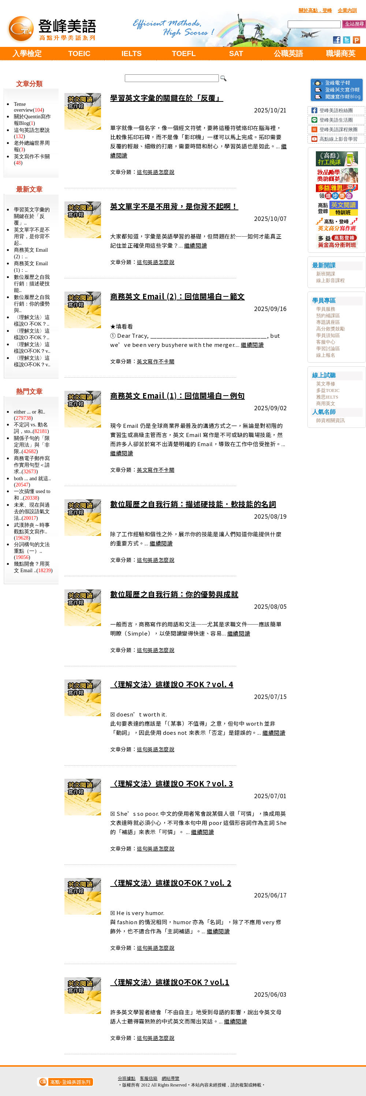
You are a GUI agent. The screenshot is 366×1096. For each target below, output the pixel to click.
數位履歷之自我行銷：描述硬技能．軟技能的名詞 (193, 504)
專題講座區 (328, 322)
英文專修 (325, 383)
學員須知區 (328, 335)
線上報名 (325, 355)
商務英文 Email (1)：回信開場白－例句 (177, 395)
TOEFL (184, 53)
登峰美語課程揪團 (339, 129)
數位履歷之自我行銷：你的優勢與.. (32, 304)
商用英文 (325, 403)
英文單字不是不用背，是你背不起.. (32, 236)
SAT (236, 53)
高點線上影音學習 (339, 139)
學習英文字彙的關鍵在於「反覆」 (166, 97)
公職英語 (288, 53)
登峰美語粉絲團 (336, 110)
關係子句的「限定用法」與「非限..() (32, 445)
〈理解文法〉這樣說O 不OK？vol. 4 (172, 684)
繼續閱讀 (195, 245)
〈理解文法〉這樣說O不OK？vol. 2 (170, 882)
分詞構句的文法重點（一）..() (32, 551)
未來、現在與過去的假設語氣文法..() (32, 511)
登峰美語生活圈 (336, 120)
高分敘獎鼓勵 (330, 329)
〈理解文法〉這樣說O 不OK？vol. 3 (172, 783)
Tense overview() (29, 107)
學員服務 (325, 309)
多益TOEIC (328, 390)
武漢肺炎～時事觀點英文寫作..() (32, 531)
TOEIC (79, 53)
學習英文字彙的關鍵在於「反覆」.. (32, 216)
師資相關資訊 (330, 420)
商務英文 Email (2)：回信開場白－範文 (177, 296)
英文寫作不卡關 (155, 361)
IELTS (132, 53)
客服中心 (325, 342)
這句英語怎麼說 (155, 171)
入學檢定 (27, 53)
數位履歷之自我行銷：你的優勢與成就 (174, 594)
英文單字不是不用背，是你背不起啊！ (174, 206)
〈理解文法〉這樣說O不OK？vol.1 (169, 982)
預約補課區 (328, 315)
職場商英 (340, 53)
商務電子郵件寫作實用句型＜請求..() (32, 465)
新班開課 (325, 274)
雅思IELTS (327, 397)
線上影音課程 (330, 280)
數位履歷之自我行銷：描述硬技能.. (32, 283)
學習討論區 (328, 348)
